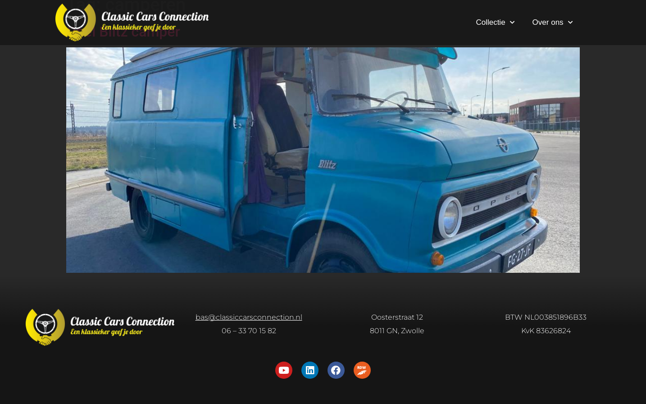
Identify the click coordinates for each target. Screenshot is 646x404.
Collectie (495, 22)
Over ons (552, 22)
